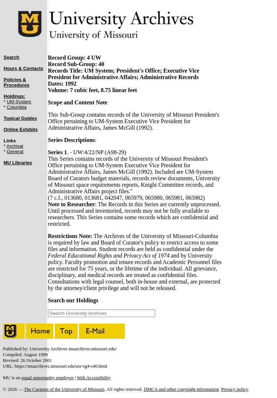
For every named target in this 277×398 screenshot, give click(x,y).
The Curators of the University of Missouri (64, 389)
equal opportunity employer (48, 377)
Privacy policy (234, 389)
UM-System (19, 101)
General (15, 151)
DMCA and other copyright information (181, 389)
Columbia (17, 107)
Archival (14, 146)
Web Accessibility (94, 377)
